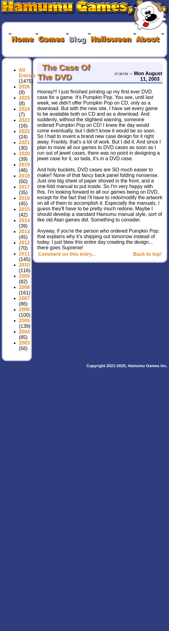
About (147, 39)
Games (51, 39)
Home (22, 39)
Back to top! (147, 254)
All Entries (27, 72)
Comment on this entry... (67, 254)
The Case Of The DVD (64, 72)
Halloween (110, 39)
